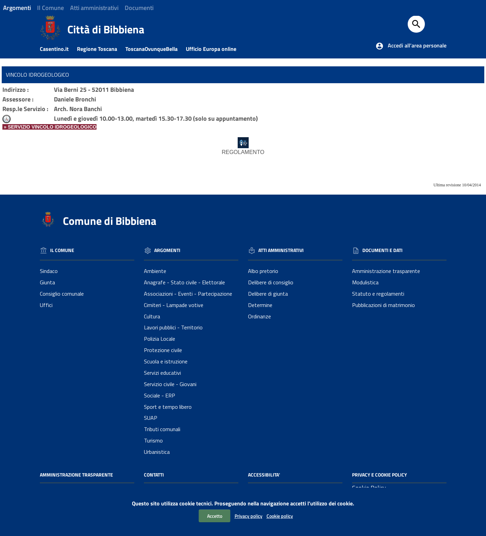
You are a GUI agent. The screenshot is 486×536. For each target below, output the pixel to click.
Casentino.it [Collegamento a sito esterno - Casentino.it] (58, 49)
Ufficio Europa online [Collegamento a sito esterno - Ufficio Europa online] (214, 49)
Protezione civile (163, 350)
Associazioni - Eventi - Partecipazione (188, 293)
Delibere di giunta (268, 293)
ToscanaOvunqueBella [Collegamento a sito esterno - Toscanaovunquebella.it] (154, 49)
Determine (260, 305)
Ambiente (155, 271)
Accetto (214, 515)
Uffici (46, 305)
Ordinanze (259, 316)
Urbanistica (157, 452)
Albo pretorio (263, 271)
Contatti (154, 474)
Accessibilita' (264, 474)
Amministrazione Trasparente (76, 474)
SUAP (150, 418)
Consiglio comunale (62, 293)
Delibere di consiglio (270, 282)
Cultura (152, 316)
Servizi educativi (162, 373)
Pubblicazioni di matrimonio (383, 305)
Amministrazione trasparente (386, 271)
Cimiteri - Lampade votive (173, 305)
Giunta (47, 282)
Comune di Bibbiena (109, 220)
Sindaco (49, 271)
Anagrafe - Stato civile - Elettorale (184, 282)
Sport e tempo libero (168, 407)
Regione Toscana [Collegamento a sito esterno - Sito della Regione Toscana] (100, 49)
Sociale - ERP (159, 395)
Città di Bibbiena (105, 29)
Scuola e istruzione (166, 361)
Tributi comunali (162, 429)
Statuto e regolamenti (378, 293)
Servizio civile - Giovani (170, 384)
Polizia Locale (159, 339)
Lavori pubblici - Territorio (173, 327)
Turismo (153, 440)
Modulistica (365, 282)
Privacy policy (248, 515)
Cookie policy (280, 515)
